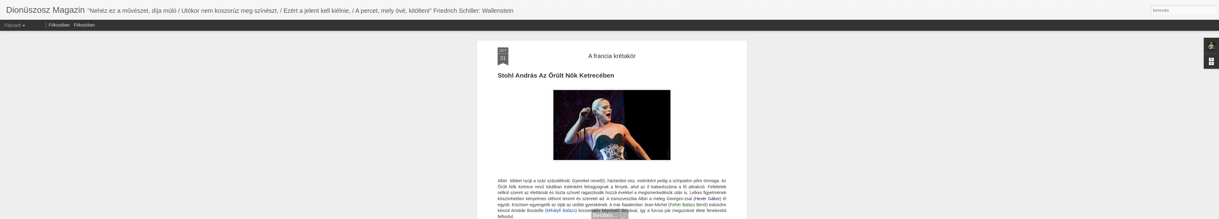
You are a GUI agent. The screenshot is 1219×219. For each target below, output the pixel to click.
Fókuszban (59, 25)
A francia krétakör (612, 56)
